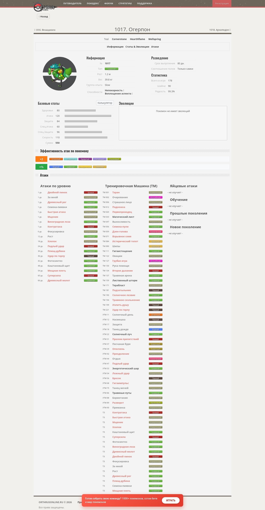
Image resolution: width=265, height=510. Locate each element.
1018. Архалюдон (220, 29)
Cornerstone (119, 39)
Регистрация (222, 3)
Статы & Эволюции (137, 46)
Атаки (155, 46)
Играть (170, 500)
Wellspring (154, 39)
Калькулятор (105, 102)
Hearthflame (137, 39)
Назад (43, 16)
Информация (115, 46)
